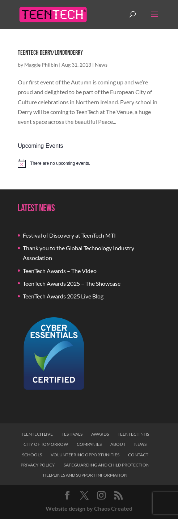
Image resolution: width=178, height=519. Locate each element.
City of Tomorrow (46, 444)
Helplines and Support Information (85, 475)
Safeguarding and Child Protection (106, 465)
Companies (89, 444)
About (118, 444)
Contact (138, 454)
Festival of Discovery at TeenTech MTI (69, 235)
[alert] (89, 163)
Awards (100, 434)
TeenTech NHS (133, 434)
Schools (32, 454)
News (101, 65)
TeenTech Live (37, 434)
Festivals (72, 434)
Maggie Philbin (41, 65)
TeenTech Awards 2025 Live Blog (63, 296)
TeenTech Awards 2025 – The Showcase (71, 283)
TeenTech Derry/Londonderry (50, 52)
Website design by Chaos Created (89, 508)
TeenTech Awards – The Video (60, 270)
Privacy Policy (38, 465)
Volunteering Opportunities (85, 454)
